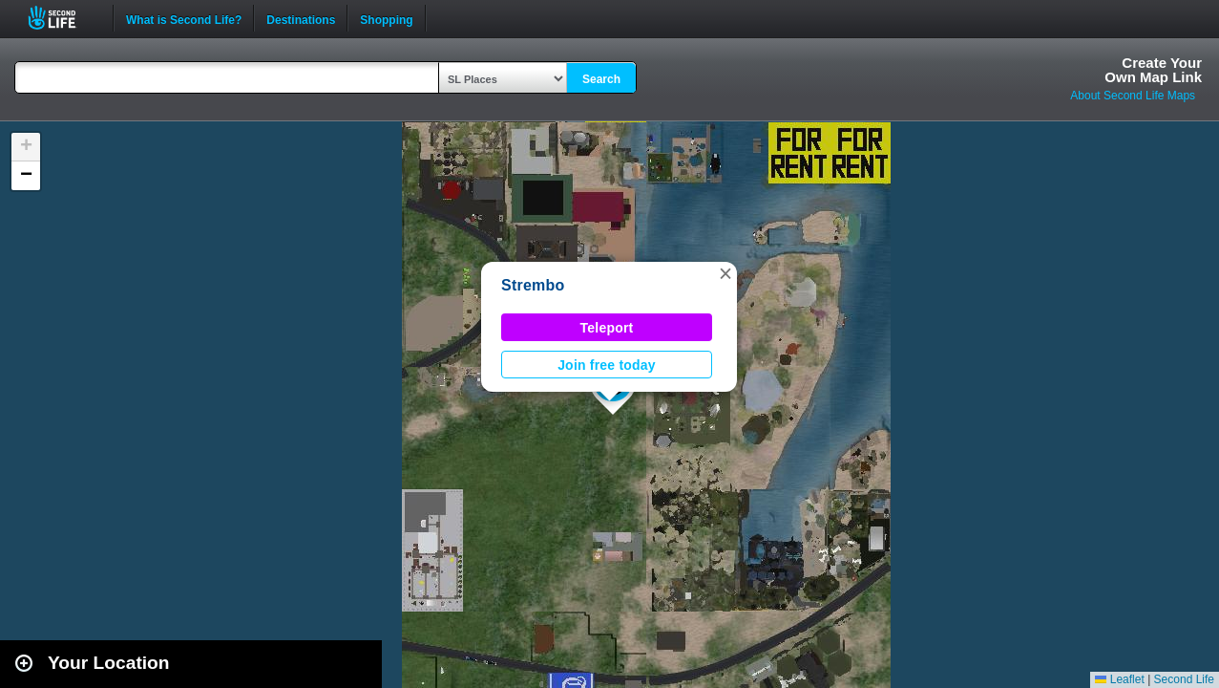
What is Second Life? (184, 18)
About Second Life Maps (1132, 95)
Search (601, 79)
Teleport (607, 327)
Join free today (606, 365)
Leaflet (1119, 679)
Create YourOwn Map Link (1153, 69)
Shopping (386, 18)
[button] (725, 273)
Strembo (533, 285)
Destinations (300, 18)
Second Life (62, 18)
